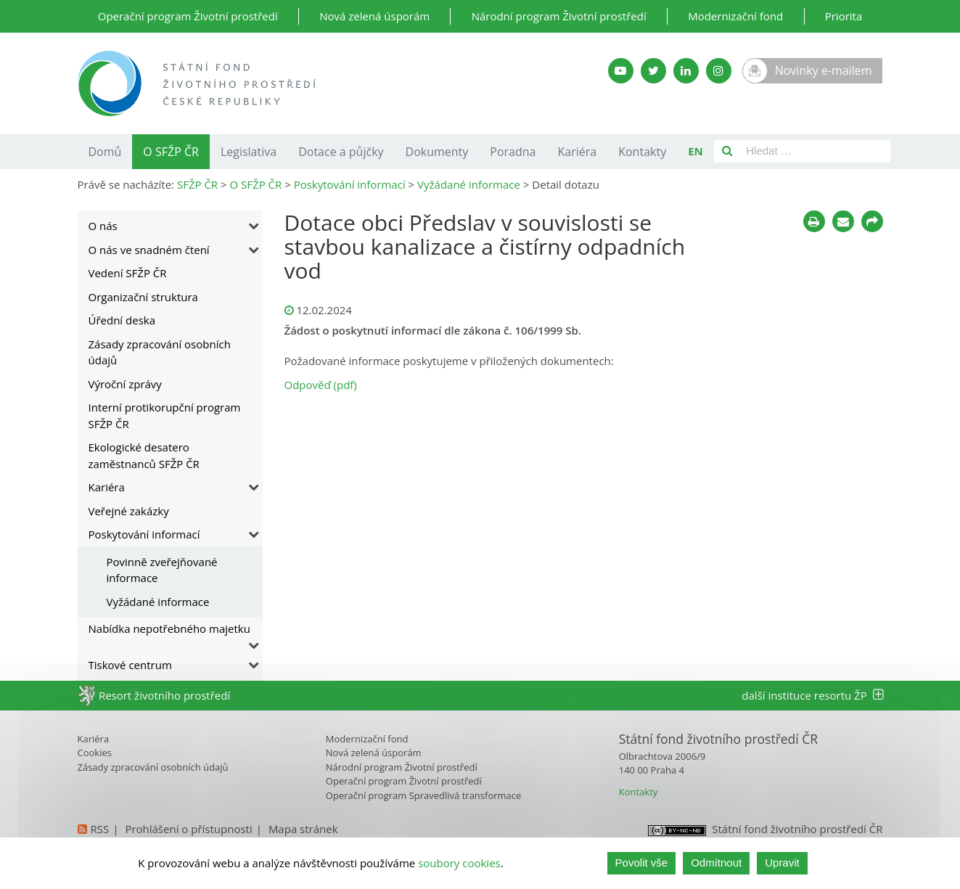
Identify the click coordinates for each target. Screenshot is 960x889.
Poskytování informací (144, 534)
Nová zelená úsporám (374, 16)
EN (695, 151)
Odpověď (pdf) (320, 384)
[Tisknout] (814, 221)
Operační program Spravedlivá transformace (424, 795)
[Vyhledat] (727, 151)
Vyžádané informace (158, 601)
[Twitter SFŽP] (653, 70)
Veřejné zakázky (129, 511)
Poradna (513, 152)
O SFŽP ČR (171, 152)
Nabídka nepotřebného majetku (169, 628)
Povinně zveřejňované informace (162, 570)
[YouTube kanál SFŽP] (620, 70)
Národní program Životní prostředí (559, 16)
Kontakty (642, 152)
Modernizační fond (735, 16)
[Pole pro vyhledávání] (815, 151)
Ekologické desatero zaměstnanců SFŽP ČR (144, 455)
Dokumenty (437, 152)
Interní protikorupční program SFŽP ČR (165, 415)
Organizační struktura (143, 297)
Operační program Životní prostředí (188, 16)
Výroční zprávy (125, 384)
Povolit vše (641, 862)
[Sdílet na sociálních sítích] (872, 221)
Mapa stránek (303, 829)
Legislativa (248, 152)
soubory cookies (459, 863)
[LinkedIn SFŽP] (686, 70)
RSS (100, 829)
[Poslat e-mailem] (843, 221)
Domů (105, 152)
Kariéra (577, 152)
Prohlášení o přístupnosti (188, 829)
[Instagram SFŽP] (718, 70)
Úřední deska (122, 320)
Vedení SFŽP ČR (128, 273)
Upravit (782, 862)
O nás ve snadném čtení (149, 249)
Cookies (95, 752)
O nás (103, 225)
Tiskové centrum (130, 664)
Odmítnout (716, 862)
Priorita (844, 16)
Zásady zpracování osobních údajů (160, 352)
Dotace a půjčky (340, 152)
